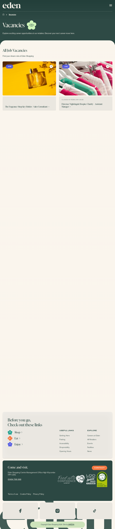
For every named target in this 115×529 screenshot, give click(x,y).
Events (90, 443)
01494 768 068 (14, 479)
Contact (99, 468)
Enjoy (18, 444)
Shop (18, 432)
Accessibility (64, 443)
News (89, 451)
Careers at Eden (93, 435)
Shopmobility (64, 447)
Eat (17, 438)
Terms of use (13, 494)
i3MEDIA (71, 524)
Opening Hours (65, 451)
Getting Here (64, 435)
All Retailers (91, 439)
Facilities (90, 447)
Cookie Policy (25, 494)
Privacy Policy (38, 494)
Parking (62, 439)
